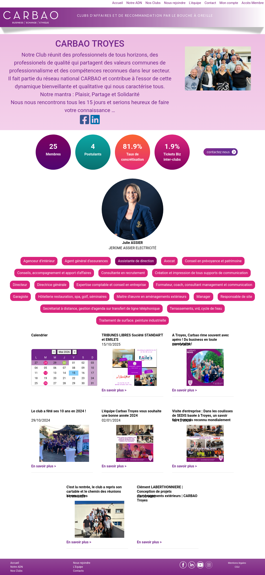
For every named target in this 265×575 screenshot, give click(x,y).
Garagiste (20, 297)
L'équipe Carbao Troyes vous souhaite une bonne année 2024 (131, 413)
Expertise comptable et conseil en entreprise (111, 285)
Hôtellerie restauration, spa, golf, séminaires (72, 297)
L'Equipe (78, 566)
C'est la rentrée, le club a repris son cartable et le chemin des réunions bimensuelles (94, 491)
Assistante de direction (136, 261)
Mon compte (228, 3)
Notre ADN (134, 3)
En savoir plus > (114, 390)
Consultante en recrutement (123, 273)
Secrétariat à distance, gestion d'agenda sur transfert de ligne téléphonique (101, 308)
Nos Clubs (153, 3)
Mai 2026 (64, 352)
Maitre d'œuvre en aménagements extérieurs (151, 297)
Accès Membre (253, 3)
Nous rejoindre (174, 3)
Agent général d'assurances (86, 261)
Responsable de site (236, 297)
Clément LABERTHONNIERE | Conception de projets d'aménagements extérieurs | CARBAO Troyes (167, 493)
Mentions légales (237, 563)
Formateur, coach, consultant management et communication (204, 285)
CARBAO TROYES (89, 44)
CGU (237, 567)
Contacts (78, 570)
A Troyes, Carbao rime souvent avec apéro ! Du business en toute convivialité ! (200, 339)
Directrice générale (51, 285)
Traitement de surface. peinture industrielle (132, 320)
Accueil (117, 3)
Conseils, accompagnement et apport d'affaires (54, 273)
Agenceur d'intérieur (39, 261)
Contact (210, 3)
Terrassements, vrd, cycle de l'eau (196, 308)
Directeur (20, 285)
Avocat (169, 261)
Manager (203, 297)
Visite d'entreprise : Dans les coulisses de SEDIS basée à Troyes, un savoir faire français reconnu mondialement (202, 415)
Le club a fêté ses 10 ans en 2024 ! (58, 411)
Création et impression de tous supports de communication (201, 273)
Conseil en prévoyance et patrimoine (213, 261)
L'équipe (195, 3)
